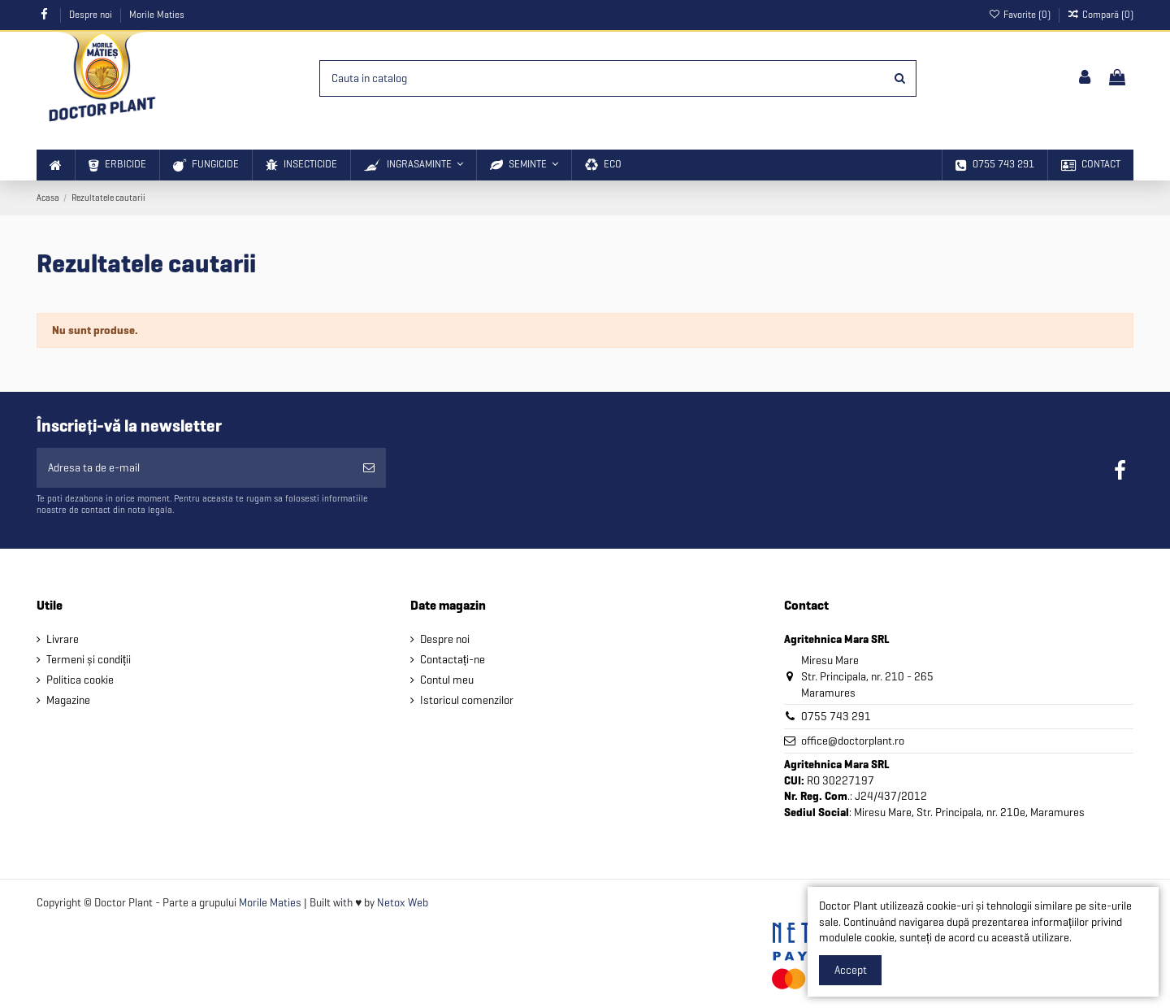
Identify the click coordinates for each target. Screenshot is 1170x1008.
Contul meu (447, 680)
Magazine (68, 700)
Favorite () (1020, 14)
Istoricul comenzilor (467, 700)
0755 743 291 (836, 716)
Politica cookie (80, 680)
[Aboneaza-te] (369, 468)
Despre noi (92, 14)
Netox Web (402, 903)
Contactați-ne (452, 660)
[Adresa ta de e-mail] (194, 468)
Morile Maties (156, 14)
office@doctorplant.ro (852, 741)
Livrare (62, 639)
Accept (850, 970)
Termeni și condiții (88, 660)
